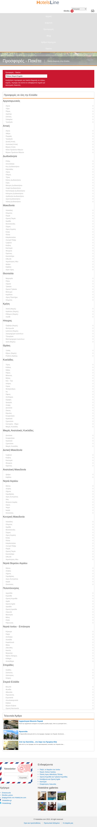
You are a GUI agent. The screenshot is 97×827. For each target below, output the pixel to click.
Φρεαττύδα (23, 732)
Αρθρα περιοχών (48, 42)
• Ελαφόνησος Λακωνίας (47, 784)
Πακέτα (48, 48)
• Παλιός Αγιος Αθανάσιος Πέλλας (50, 774)
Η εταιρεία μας (68, 823)
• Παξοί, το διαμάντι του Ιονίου (49, 770)
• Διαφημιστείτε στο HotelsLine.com (13, 798)
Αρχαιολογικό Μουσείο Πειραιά (31, 721)
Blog (48, 35)
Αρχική (49, 16)
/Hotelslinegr (6, 803)
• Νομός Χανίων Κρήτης (47, 772)
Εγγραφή (23, 778)
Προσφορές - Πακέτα (12, 72)
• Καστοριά (42, 782)
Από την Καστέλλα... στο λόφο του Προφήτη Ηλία (38, 742)
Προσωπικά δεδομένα (51, 823)
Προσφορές (48, 29)
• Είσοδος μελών (6, 795)
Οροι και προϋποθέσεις (32, 823)
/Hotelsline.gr (7, 800)
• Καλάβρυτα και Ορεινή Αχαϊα (49, 779)
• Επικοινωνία (5, 793)
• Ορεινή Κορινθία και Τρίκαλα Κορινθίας (52, 777)
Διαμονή (48, 22)
